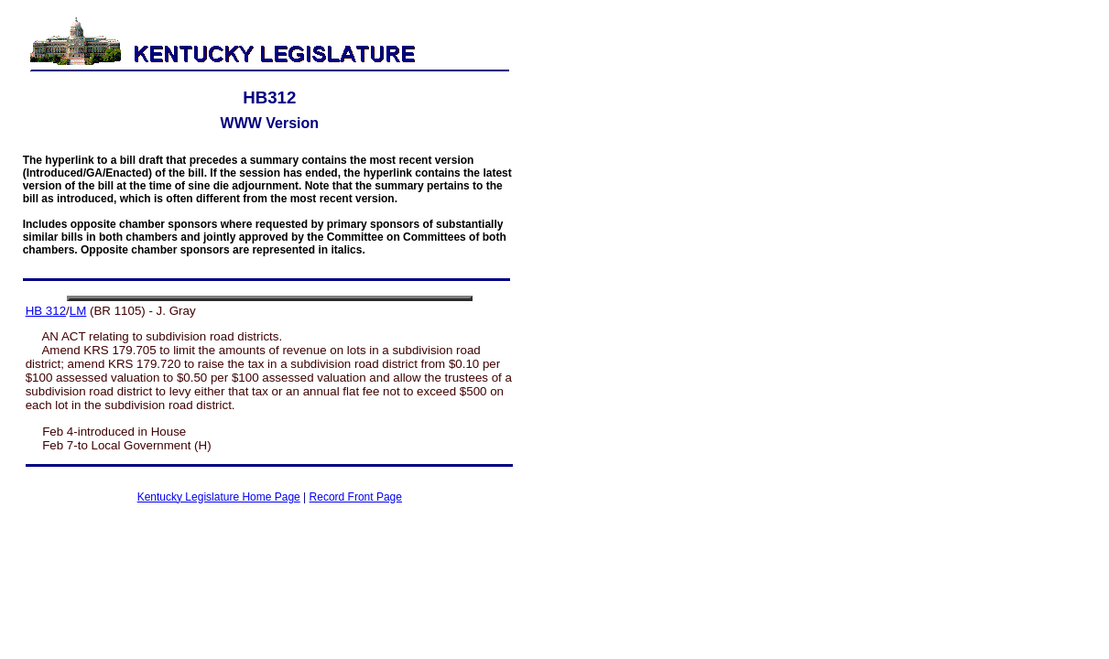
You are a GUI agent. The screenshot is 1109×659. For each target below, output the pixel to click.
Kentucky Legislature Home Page (218, 497)
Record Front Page (356, 497)
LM (78, 311)
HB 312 (46, 311)
